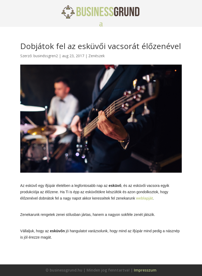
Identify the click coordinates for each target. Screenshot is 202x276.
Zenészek (96, 55)
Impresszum (145, 270)
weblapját (144, 198)
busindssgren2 (45, 55)
